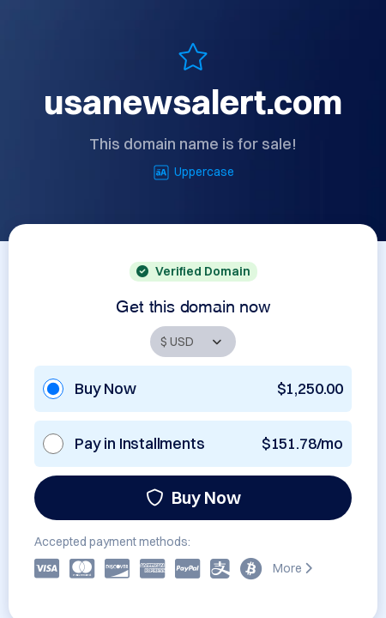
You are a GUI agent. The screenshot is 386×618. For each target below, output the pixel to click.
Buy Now (193, 497)
